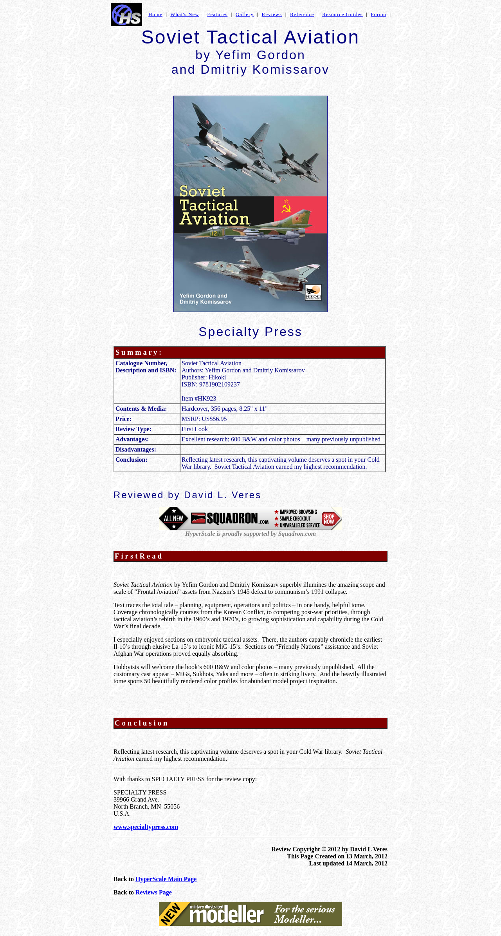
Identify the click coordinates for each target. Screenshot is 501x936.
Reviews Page (153, 892)
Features (217, 14)
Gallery (245, 14)
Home (155, 14)
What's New (184, 14)
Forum (378, 14)
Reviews (272, 14)
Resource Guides (342, 14)
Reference (302, 14)
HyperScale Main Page (165, 879)
